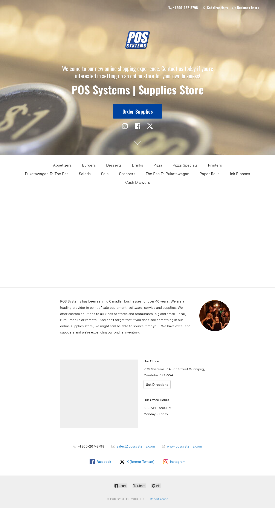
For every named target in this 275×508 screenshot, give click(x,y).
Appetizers (62, 165)
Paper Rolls (210, 173)
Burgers (89, 165)
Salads (85, 173)
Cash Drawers (137, 182)
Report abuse (159, 499)
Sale (105, 173)
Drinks (137, 165)
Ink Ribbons (240, 173)
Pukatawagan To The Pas (47, 173)
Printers (215, 165)
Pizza (157, 165)
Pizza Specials (185, 165)
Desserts (114, 165)
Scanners (127, 173)
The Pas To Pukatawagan (167, 173)
